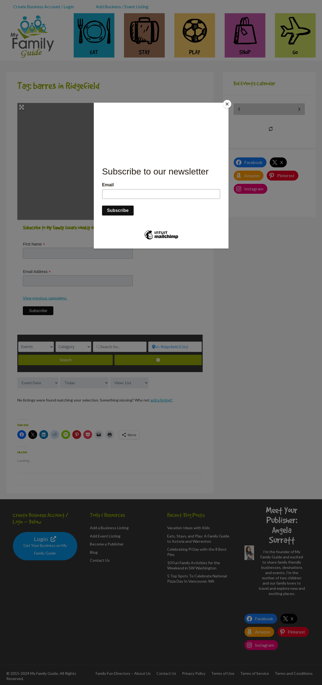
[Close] (227, 104)
